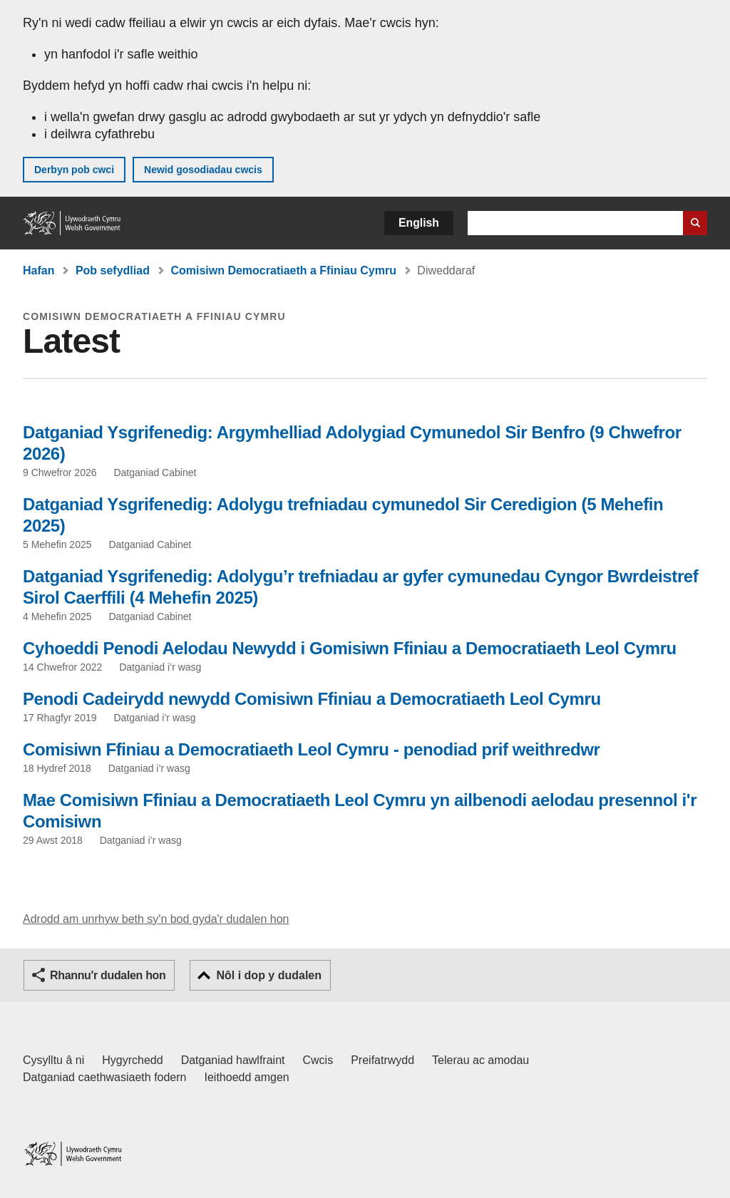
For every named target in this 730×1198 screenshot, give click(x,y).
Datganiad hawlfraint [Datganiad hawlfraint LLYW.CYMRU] (233, 1060)
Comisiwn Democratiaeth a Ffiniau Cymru (283, 270)
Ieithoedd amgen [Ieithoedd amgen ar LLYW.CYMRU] (247, 1077)
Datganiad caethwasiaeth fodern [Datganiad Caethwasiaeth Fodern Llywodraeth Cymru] (105, 1077)
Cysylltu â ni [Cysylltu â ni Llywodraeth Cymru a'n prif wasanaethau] (53, 1060)
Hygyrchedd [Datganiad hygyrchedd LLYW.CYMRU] (132, 1060)
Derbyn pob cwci (74, 169)
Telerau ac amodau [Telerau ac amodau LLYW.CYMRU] (480, 1060)
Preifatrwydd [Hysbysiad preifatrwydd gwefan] (382, 1060)
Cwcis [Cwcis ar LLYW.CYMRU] (318, 1060)
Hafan (38, 270)
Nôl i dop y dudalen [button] (269, 975)
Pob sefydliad (113, 270)
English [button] (419, 223)
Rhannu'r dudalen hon (107, 975)
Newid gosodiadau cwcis (203, 169)
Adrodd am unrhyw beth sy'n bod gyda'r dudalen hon (156, 919)
